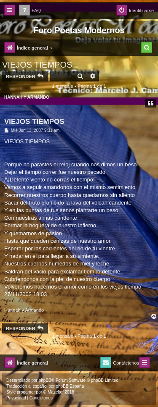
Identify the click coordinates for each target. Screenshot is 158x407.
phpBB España (70, 386)
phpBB (45, 380)
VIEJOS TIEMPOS (37, 64)
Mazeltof (56, 392)
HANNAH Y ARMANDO (26, 97)
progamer (26, 392)
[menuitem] (30, 11)
